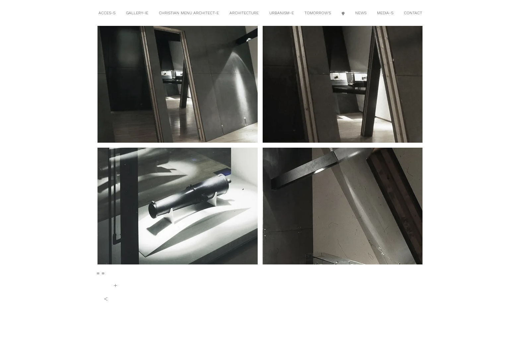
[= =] (100, 273)
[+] (115, 285)
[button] (178, 84)
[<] (105, 298)
